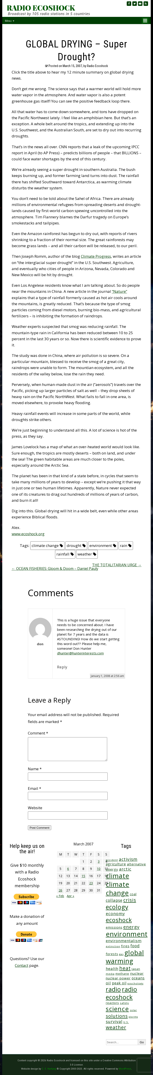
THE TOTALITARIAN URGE (116, 564)
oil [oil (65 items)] (108, 982)
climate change (45, 545)
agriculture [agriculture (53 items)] (116, 864)
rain (123, 545)
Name (35, 768)
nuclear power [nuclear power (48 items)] (118, 978)
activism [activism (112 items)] (128, 859)
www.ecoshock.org (28, 533)
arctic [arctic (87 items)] (125, 869)
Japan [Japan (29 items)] (136, 969)
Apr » (70, 896)
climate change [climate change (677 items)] (117, 888)
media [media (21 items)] (110, 973)
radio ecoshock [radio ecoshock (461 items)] (121, 993)
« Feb (60, 896)
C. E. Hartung (49, 1068)
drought (74, 545)
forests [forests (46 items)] (112, 954)
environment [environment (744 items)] (127, 933)
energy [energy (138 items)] (131, 927)
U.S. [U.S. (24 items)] (126, 1022)
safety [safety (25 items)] (124, 1003)
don (40, 644)
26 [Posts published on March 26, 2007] (60, 890)
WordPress (125, 1068)
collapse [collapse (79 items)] (114, 900)
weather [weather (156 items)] (116, 1027)
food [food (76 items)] (135, 945)
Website (35, 807)
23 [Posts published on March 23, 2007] (91, 883)
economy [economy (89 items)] (115, 913)
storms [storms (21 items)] (133, 1016)
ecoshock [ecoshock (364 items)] (119, 920)
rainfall (62, 554)
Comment (38, 733)
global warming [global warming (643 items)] (125, 956)
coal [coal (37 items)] (133, 894)
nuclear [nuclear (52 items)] (137, 973)
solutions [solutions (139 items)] (117, 1016)
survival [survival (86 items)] (114, 1021)
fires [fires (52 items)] (125, 946)
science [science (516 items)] (117, 1009)
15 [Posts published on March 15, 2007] (83, 876)
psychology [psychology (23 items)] (135, 983)
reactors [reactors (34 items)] (112, 1003)
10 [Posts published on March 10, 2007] (98, 869)
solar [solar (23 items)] (133, 1010)
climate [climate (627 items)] (117, 875)
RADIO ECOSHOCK (41, 7)
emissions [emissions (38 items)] (114, 927)
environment (100, 545)
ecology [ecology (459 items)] (117, 907)
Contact (21, 965)
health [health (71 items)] (112, 968)
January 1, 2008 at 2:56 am (107, 676)
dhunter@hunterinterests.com (80, 653)
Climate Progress (96, 256)
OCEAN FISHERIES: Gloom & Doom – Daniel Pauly (55, 568)
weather (85, 554)
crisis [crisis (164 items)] (129, 900)
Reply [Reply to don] (62, 667)
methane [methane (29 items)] (122, 974)
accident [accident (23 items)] (112, 860)
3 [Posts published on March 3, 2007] (99, 861)
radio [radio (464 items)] (113, 989)
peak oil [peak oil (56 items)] (119, 983)
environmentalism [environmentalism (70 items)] (124, 940)
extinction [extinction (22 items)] (113, 946)
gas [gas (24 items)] (121, 954)
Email (34, 788)
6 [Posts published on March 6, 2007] (68, 869)
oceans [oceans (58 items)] (138, 978)
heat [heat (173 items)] (125, 968)
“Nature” (119, 291)
